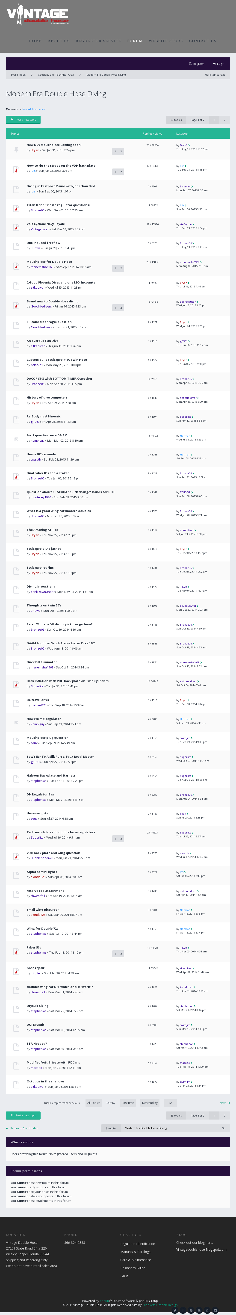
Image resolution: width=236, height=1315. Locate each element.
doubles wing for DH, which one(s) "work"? (60, 986)
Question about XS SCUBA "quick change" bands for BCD (71, 492)
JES (181, 872)
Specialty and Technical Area (56, 74)
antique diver (188, 397)
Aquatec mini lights (42, 871)
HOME (35, 41)
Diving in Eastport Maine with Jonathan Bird (61, 186)
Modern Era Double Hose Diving (106, 74)
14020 (183, 586)
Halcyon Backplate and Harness (51, 775)
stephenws (39, 781)
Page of (197, 119)
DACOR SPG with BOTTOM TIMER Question (59, 378)
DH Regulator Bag (40, 794)
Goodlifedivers (41, 306)
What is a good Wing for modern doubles (59, 510)
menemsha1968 (42, 267)
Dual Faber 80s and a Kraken (48, 473)
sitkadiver (38, 287)
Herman (42, 109)
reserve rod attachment (45, 890)
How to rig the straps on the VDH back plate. (61, 165)
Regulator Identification (137, 1243)
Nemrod (26, 109)
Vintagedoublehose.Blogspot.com (201, 1249)
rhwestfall (38, 896)
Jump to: (111, 1128)
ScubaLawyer (188, 605)
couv (34, 743)
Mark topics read (215, 74)
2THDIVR (185, 492)
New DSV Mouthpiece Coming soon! (54, 144)
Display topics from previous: (73, 1103)
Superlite (185, 416)
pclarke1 (37, 365)
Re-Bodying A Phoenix (44, 416)
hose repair (35, 967)
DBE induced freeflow (43, 242)
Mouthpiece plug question (47, 737)
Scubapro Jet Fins (40, 567)
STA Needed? (37, 1043)
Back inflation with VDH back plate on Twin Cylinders (68, 681)
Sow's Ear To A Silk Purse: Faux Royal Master (60, 756)
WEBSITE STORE (166, 41)
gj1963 (184, 341)
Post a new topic (23, 119)
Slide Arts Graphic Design (160, 1305)
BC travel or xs (38, 699)
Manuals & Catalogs (135, 1252)
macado (36, 1068)
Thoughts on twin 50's (44, 605)
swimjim (185, 738)
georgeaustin (188, 301)
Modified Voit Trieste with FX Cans (53, 1062)
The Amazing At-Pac (42, 529)
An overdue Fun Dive (42, 340)
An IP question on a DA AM (47, 435)
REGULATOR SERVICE (98, 41)
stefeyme (186, 224)
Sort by (132, 1103)
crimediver (187, 530)
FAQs (124, 1276)
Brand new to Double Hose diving (53, 301)
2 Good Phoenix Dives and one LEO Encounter (62, 282)
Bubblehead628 (42, 858)
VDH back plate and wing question (53, 852)
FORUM (135, 41)
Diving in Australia (41, 586)
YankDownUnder (43, 592)
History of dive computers (47, 397)
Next (223, 1103)
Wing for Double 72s (42, 928)
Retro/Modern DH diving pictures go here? (60, 624)
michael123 (39, 705)
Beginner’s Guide (132, 1268)
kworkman (186, 987)
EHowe (36, 248)
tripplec (36, 973)
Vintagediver (40, 229)
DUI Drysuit (35, 1024)
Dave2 (184, 145)
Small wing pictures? (43, 909)
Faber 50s (34, 947)
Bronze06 (37, 210)
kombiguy (37, 440)
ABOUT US (59, 41)
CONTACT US (202, 41)
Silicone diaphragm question (49, 321)
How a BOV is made (41, 454)
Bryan (35, 150)
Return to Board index (24, 1128)
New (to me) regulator (44, 718)
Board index (18, 74)
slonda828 (38, 877)
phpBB (104, 1301)
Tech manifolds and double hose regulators (61, 832)
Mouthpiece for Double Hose (49, 261)
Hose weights (37, 813)
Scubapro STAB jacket (44, 548)
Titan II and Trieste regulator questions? (59, 205)
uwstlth (36, 459)
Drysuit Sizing (38, 1005)
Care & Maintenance (135, 1260)
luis (34, 109)
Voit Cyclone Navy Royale (46, 223)
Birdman (185, 186)
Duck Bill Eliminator (42, 662)
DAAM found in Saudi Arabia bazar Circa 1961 (61, 643)
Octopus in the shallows (46, 1081)
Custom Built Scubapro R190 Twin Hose (57, 359)
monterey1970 (41, 497)
